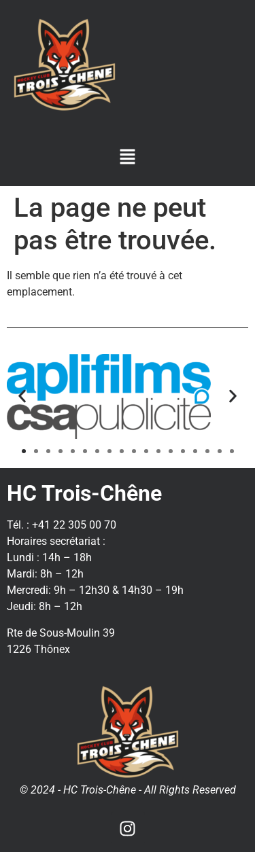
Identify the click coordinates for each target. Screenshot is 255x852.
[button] (127, 158)
